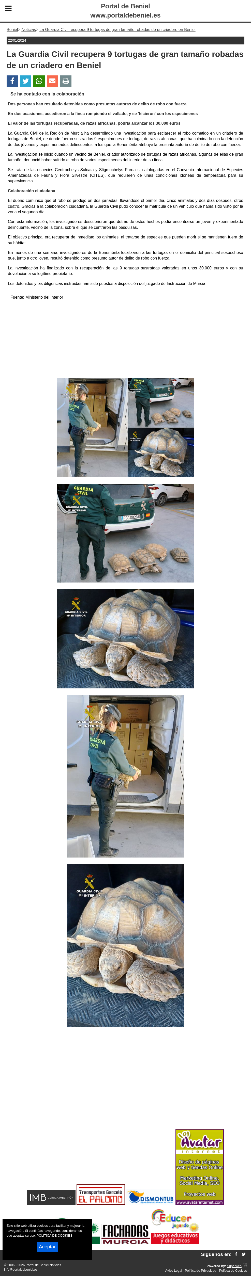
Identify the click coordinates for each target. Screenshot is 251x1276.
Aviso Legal (173, 1270)
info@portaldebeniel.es (20, 1269)
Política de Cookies (233, 1270)
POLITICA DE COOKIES (54, 1235)
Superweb (234, 1266)
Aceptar (47, 1246)
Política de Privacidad (200, 1270)
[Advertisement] (126, 339)
